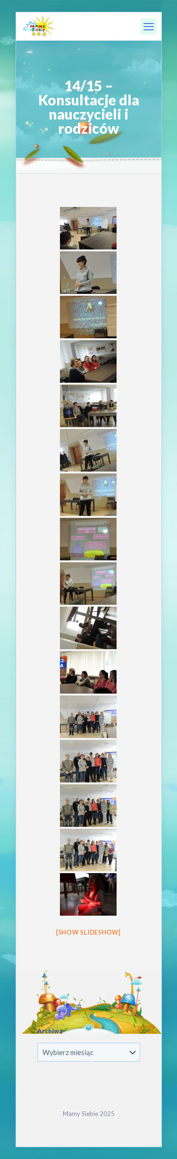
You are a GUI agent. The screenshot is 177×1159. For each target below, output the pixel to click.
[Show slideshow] (88, 932)
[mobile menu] (149, 26)
